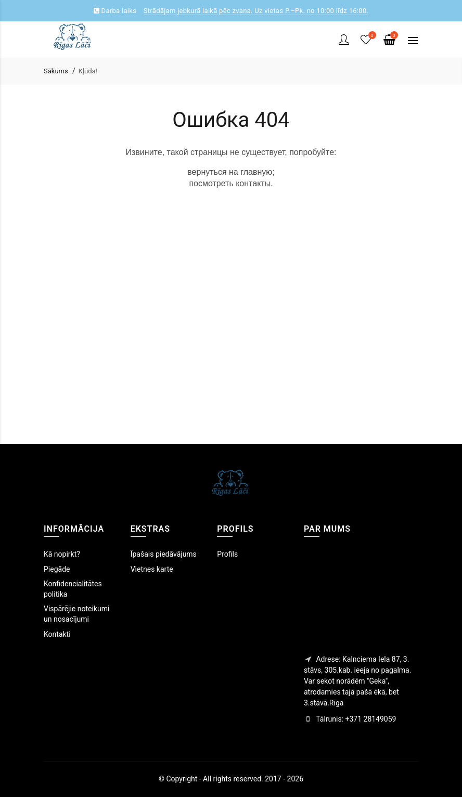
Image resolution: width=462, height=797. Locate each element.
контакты (253, 183)
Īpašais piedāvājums (164, 554)
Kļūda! (88, 71)
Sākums (56, 71)
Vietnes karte (152, 569)
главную (256, 172)
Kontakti (57, 634)
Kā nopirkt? (62, 554)
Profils (227, 554)
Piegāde (57, 569)
